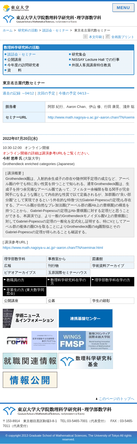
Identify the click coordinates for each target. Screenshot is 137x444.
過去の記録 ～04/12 (18, 93)
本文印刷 (92, 37)
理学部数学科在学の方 (112, 280)
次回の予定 (46, 93)
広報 (7, 265)
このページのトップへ (116, 399)
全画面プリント (120, 37)
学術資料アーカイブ (108, 265)
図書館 (97, 259)
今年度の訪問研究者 (23, 65)
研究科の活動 (28, 30)
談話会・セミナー (55, 30)
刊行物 (53, 265)
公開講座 (14, 59)
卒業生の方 (25, 291)
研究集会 (79, 54)
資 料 (14, 70)
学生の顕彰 (101, 300)
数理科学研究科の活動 (21, 47)
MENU (123, 7)
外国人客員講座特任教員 (91, 65)
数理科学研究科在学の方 (68, 281)
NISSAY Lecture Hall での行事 (96, 59)
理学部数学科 (14, 259)
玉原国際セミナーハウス (67, 272)
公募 (51, 300)
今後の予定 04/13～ (74, 93)
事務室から (57, 259)
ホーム (8, 30)
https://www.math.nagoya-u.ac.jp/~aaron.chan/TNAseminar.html (53, 248)
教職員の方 (15, 280)
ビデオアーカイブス (20, 272)
